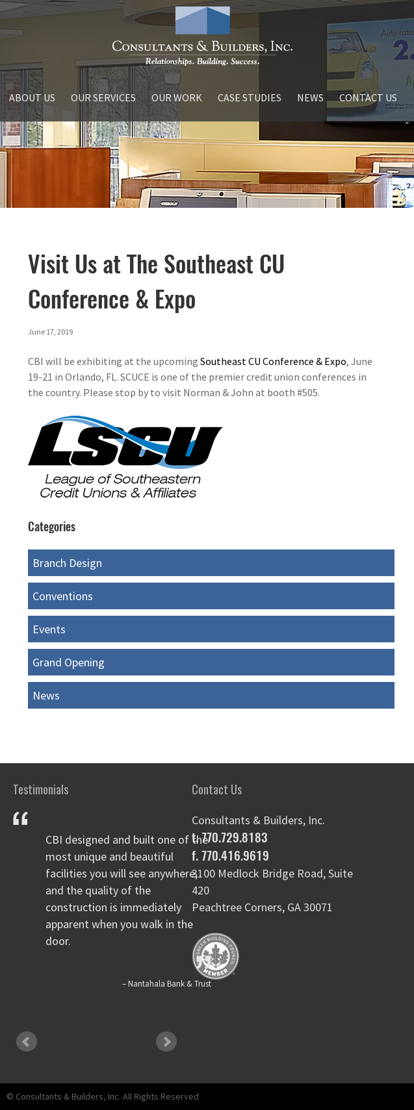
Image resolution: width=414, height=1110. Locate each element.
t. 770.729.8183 (229, 837)
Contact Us (368, 97)
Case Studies (249, 97)
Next (166, 1041)
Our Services (103, 97)
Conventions (62, 595)
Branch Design (67, 562)
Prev (26, 1041)
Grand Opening (68, 662)
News (310, 97)
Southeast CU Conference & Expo (273, 361)
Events (49, 629)
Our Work (176, 97)
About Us (32, 97)
